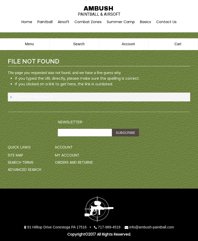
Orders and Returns (74, 162)
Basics (145, 21)
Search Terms (21, 162)
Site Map (15, 155)
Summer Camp (121, 21)
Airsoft (63, 21)
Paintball (45, 21)
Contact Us (166, 21)
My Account (67, 155)
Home (26, 21)
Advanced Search (24, 169)
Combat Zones (88, 21)
